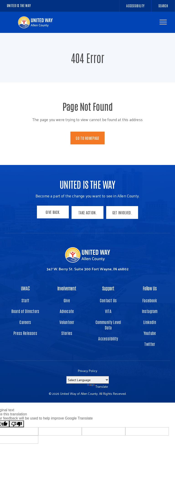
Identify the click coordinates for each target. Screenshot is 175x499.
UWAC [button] (25, 287)
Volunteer (66, 321)
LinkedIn (149, 321)
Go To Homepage (87, 138)
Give (67, 299)
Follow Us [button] (150, 287)
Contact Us (108, 299)
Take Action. (87, 212)
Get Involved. (122, 212)
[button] (163, 22)
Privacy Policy (87, 369)
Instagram (150, 310)
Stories (66, 332)
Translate (97, 385)
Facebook (149, 299)
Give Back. (52, 212)
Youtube (150, 332)
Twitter (149, 342)
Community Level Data (108, 324)
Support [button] (108, 287)
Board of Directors (25, 310)
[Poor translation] (16, 422)
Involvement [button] (66, 287)
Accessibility (108, 337)
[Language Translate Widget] (87, 378)
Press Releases (25, 332)
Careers (25, 321)
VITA (108, 310)
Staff (25, 299)
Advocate (67, 310)
